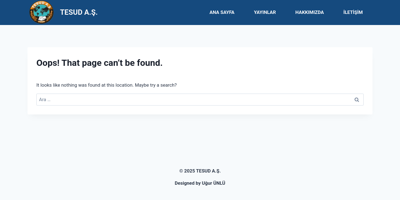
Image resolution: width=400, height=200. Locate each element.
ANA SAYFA (221, 12)
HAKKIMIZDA (309, 12)
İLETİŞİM (353, 12)
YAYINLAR (265, 12)
